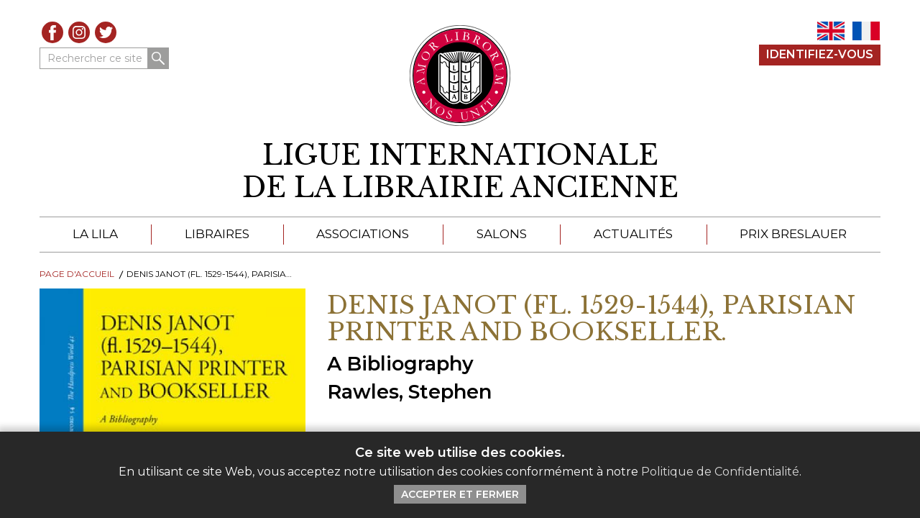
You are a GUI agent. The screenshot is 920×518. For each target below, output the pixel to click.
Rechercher (158, 58)
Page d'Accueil (77, 273)
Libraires (217, 234)
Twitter (105, 32)
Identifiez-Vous (819, 54)
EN (831, 31)
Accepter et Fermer (460, 494)
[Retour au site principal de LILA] (460, 75)
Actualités (633, 234)
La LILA (95, 234)
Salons (502, 234)
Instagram (79, 32)
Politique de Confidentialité (720, 471)
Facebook (52, 32)
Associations (362, 234)
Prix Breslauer (793, 234)
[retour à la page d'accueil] (460, 171)
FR (866, 31)
